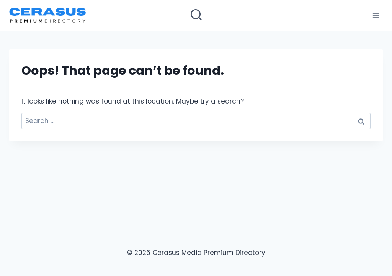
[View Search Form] (196, 15)
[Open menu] (376, 15)
